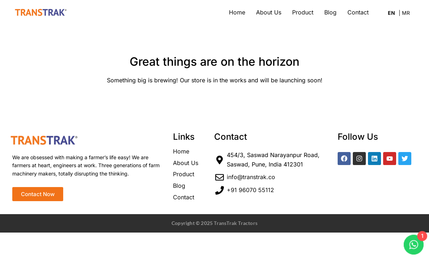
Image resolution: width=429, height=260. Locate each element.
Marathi (404, 14)
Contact (358, 12)
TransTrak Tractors (235, 223)
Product (302, 12)
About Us (268, 12)
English (393, 14)
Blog (330, 12)
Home (237, 12)
